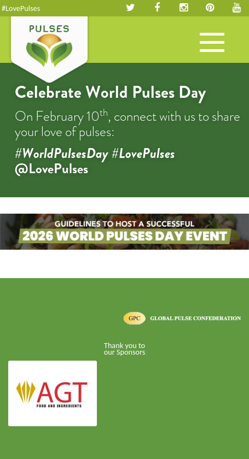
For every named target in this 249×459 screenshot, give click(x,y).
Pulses (49, 50)
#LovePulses (21, 8)
